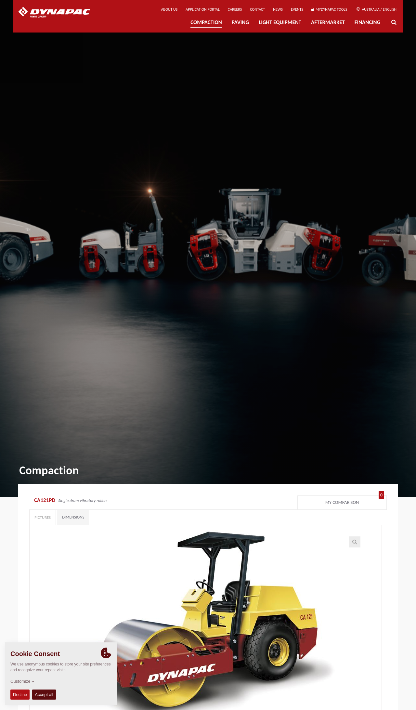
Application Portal (203, 9)
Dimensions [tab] (73, 517)
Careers (235, 9)
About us (169, 9)
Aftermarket (328, 22)
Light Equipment (280, 22)
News (278, 9)
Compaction (206, 22)
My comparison (354, 501)
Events (297, 9)
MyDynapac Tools (329, 9)
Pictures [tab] (42, 517)
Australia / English (376, 9)
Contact (257, 9)
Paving (240, 22)
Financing (368, 22)
